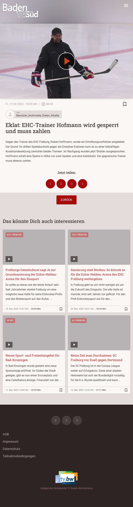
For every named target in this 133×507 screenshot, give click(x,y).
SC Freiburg (78, 320)
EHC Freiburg (14, 235)
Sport (10, 320)
